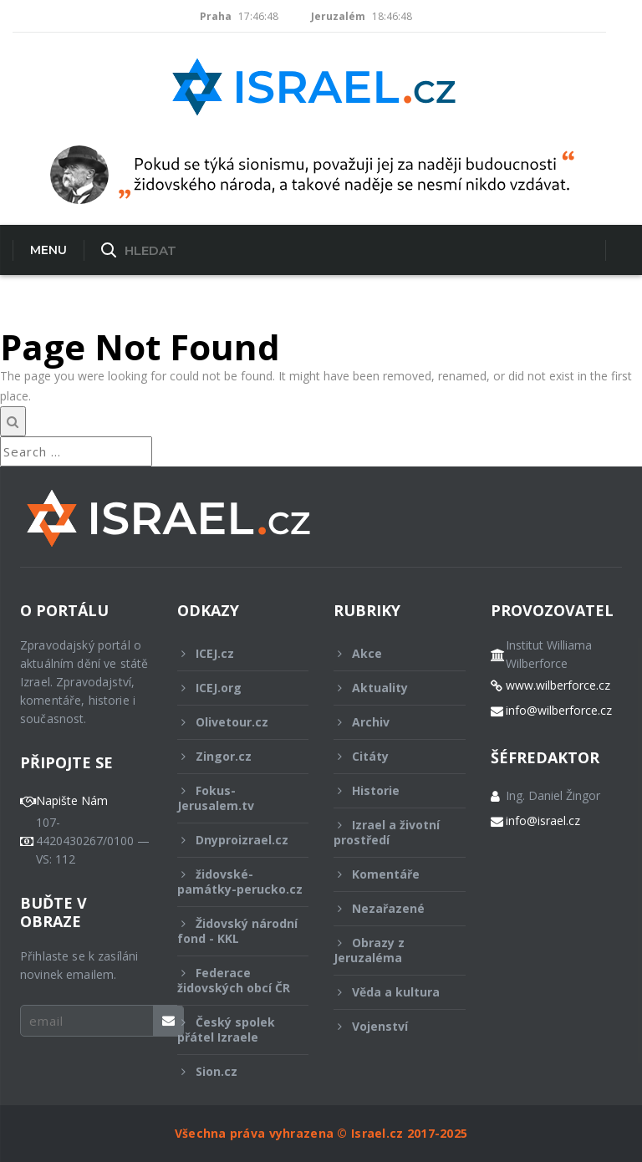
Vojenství (388, 1026)
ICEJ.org (232, 688)
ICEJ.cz (232, 653)
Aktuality (388, 688)
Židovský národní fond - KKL (237, 930)
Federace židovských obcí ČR (233, 980)
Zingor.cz (232, 756)
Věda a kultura (388, 992)
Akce (388, 653)
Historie (388, 790)
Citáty (388, 756)
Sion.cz (232, 1071)
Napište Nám (72, 800)
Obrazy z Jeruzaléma (388, 950)
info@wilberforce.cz (559, 710)
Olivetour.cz (232, 722)
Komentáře (388, 874)
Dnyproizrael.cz (232, 840)
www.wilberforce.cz (558, 685)
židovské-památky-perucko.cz (240, 886)
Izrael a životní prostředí (388, 832)
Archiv (388, 722)
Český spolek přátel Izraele (232, 1029)
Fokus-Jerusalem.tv (232, 797)
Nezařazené (388, 908)
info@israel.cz (543, 820)
